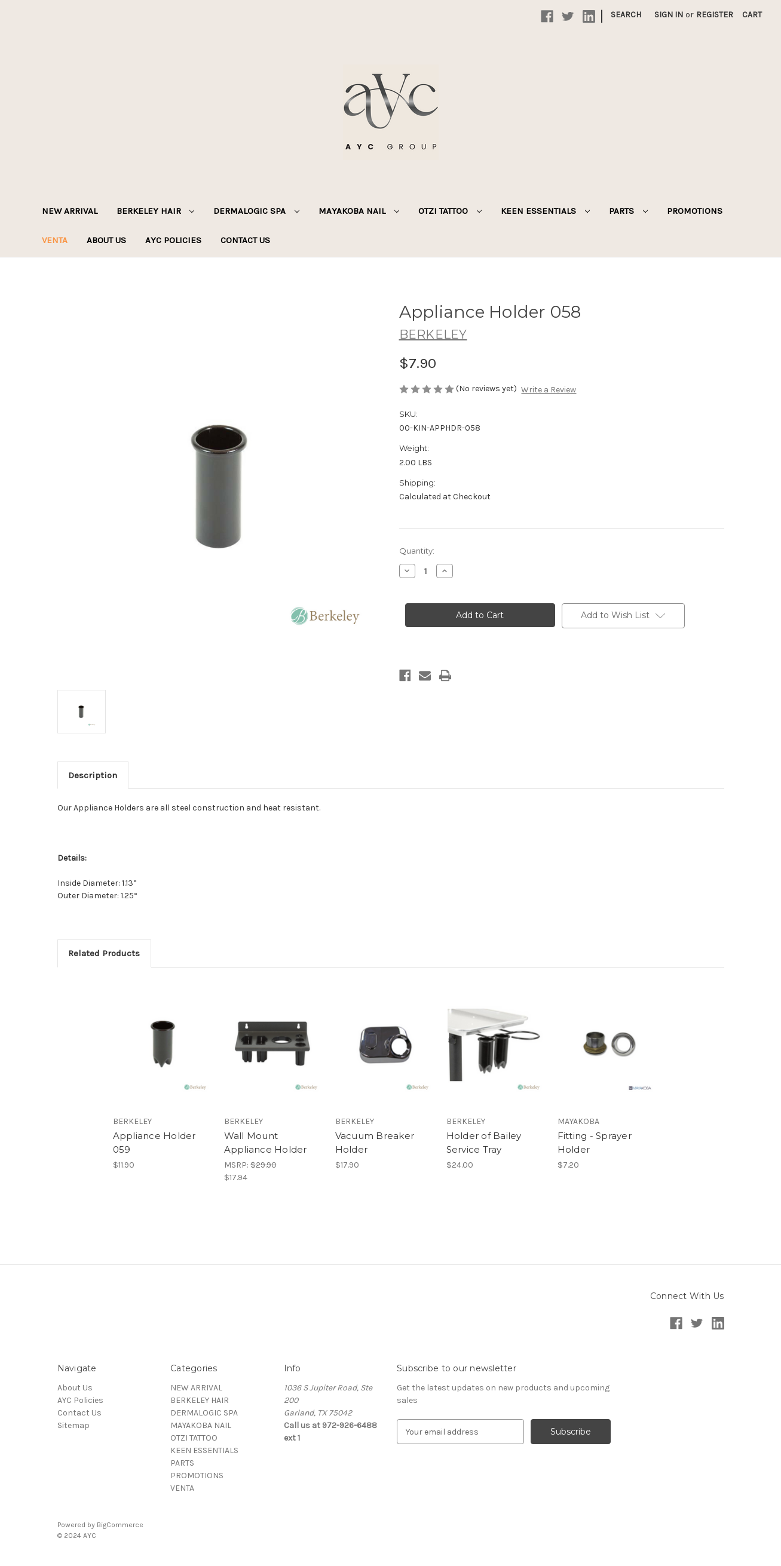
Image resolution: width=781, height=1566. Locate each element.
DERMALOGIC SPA (256, 210)
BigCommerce (120, 1525)
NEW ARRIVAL (69, 210)
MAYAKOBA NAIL (358, 210)
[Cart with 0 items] (752, 14)
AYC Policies (173, 240)
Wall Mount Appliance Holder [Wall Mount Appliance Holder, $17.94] (265, 1142)
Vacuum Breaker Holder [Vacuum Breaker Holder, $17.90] (375, 1142)
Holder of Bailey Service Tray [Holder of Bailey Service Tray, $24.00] (484, 1142)
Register (714, 15)
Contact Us (245, 240)
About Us (106, 240)
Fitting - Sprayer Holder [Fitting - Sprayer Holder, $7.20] (595, 1142)
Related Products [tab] (104, 953)
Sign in (668, 15)
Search (626, 15)
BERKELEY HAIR (156, 210)
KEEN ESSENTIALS (545, 210)
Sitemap (73, 1425)
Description (92, 775)
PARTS (628, 210)
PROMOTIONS (694, 210)
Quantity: (416, 550)
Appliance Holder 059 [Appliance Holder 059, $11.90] (154, 1142)
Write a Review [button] (548, 390)
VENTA (55, 240)
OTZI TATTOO (450, 210)
